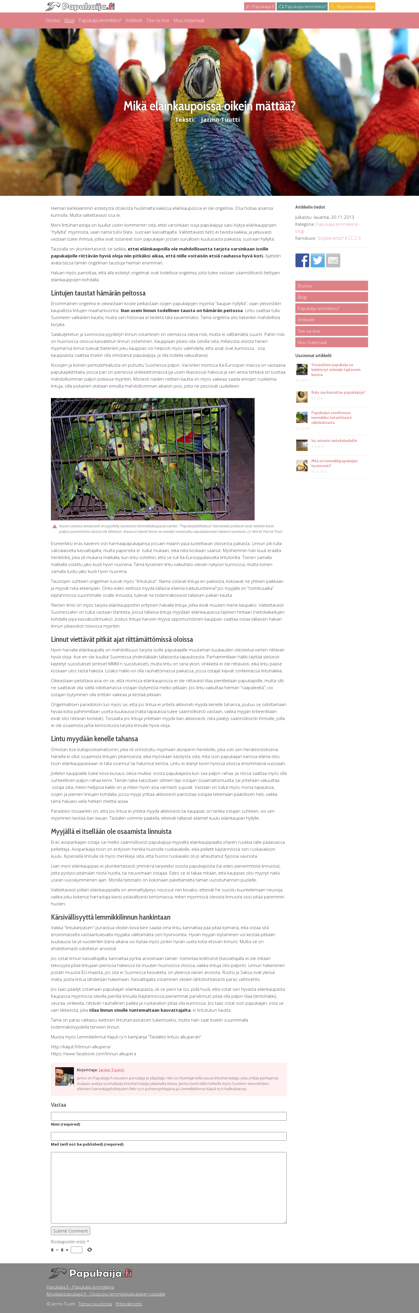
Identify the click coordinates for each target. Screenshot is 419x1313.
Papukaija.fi (259, 6)
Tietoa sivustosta (95, 1304)
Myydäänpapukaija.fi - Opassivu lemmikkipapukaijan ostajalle (106, 1294)
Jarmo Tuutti (220, 119)
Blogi (69, 20)
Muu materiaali (188, 20)
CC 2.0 (354, 238)
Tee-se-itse (157, 20)
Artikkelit (133, 20)
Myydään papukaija (352, 6)
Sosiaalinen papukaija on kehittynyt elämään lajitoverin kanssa (336, 369)
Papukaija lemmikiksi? (302, 6)
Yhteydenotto (129, 1304)
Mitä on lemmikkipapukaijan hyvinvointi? (334, 463)
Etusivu (53, 20)
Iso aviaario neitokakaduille (334, 440)
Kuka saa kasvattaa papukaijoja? (338, 392)
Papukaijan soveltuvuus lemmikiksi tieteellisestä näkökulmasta (331, 417)
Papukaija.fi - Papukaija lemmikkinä (80, 1287)
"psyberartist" (330, 238)
